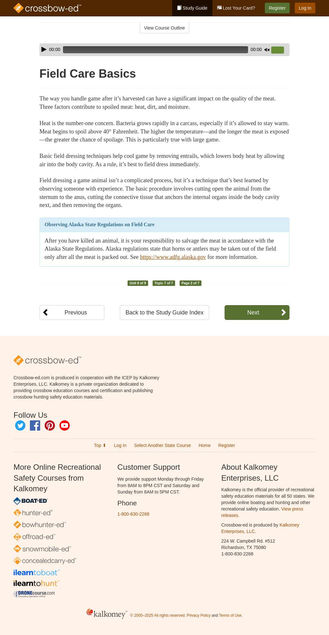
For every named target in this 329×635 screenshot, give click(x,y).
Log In (305, 8)
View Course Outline (164, 27)
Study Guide (192, 8)
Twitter (20, 425)
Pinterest (50, 425)
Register (277, 8)
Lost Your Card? (236, 8)
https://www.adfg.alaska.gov (173, 257)
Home (204, 445)
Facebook (35, 425)
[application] (164, 49)
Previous (76, 312)
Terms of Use (230, 615)
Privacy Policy (198, 615)
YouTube (64, 425)
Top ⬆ (100, 445)
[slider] (155, 49)
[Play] (44, 49)
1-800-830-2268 (133, 514)
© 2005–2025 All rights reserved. (158, 615)
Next (253, 312)
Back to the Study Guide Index (164, 312)
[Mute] (267, 49)
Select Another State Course (162, 445)
